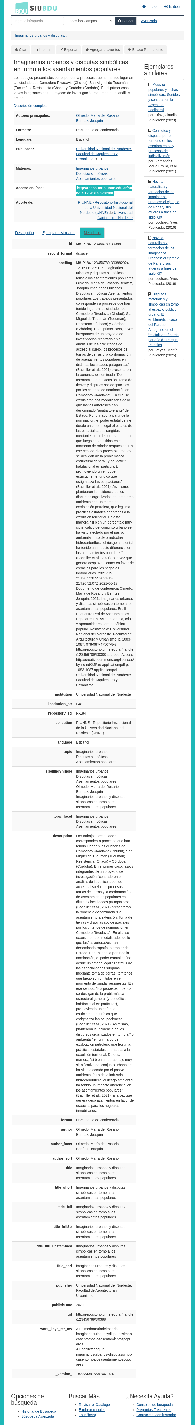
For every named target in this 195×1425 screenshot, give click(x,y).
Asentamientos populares (96, 179)
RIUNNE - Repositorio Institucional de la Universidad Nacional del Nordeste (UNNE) (105, 207)
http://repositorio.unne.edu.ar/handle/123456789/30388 (104, 190)
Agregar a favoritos (105, 50)
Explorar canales (92, 1410)
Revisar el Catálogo (94, 1405)
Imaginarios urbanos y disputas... (41, 35)
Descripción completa (31, 106)
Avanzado (149, 21)
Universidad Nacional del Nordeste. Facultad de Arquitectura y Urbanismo (104, 154)
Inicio (149, 6)
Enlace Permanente (147, 50)
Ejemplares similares (58, 233)
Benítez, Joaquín (89, 121)
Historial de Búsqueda (38, 1411)
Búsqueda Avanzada (37, 1416)
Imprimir (45, 50)
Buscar (125, 21)
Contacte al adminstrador (156, 1415)
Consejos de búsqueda (154, 1405)
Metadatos (92, 233)
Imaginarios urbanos (92, 168)
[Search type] (88, 21)
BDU (20, 8)
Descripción (24, 233)
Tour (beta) (87, 1415)
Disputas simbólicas (92, 173)
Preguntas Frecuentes (153, 1410)
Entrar (172, 6)
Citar (23, 50)
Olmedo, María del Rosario (97, 115)
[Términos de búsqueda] (36, 21)
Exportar (70, 50)
